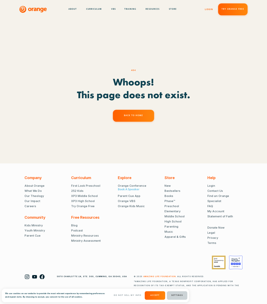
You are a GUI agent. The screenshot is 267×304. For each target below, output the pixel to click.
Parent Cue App (129, 196)
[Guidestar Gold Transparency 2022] (219, 262)
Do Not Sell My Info (127, 295)
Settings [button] (177, 295)
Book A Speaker (128, 189)
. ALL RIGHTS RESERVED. (174, 276)
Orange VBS (126, 201)
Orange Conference (132, 185)
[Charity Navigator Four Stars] (235, 262)
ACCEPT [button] (155, 295)
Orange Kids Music (131, 206)
